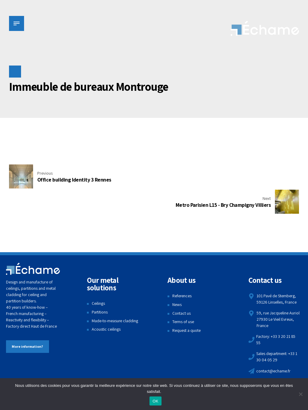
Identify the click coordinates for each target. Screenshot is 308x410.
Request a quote (186, 305)
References (182, 270)
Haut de (37, 301)
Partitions (100, 286)
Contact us (181, 288)
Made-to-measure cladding (115, 295)
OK (155, 401)
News (177, 279)
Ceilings (98, 278)
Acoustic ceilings (106, 304)
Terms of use (183, 296)
